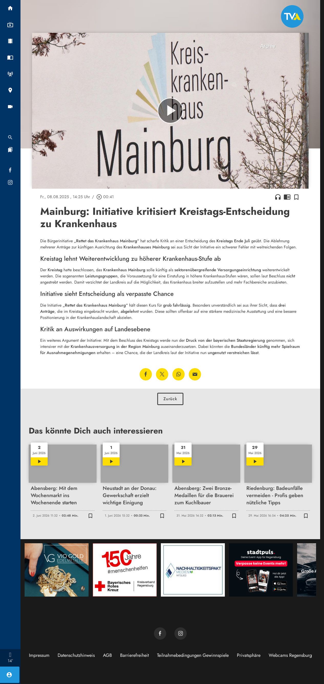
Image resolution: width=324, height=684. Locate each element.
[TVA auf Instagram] (180, 633)
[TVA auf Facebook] (160, 633)
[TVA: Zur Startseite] (292, 16)
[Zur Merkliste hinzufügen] (296, 197)
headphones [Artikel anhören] (277, 196)
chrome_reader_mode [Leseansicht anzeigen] (287, 196)
